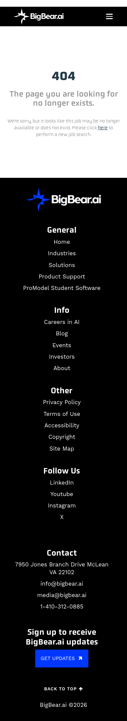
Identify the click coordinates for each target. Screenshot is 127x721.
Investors (62, 356)
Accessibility (61, 425)
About (62, 368)
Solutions (61, 265)
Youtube (61, 494)
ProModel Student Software (62, 288)
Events (61, 345)
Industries (62, 253)
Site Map (61, 448)
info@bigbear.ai (61, 583)
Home (62, 241)
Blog (62, 333)
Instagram (62, 505)
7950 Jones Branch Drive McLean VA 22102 (61, 568)
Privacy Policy (62, 402)
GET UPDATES (62, 658)
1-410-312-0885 (61, 606)
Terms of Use (61, 414)
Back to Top (63, 688)
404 (64, 76)
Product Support (62, 276)
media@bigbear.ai (62, 595)
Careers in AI (62, 322)
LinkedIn (61, 482)
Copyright (61, 436)
